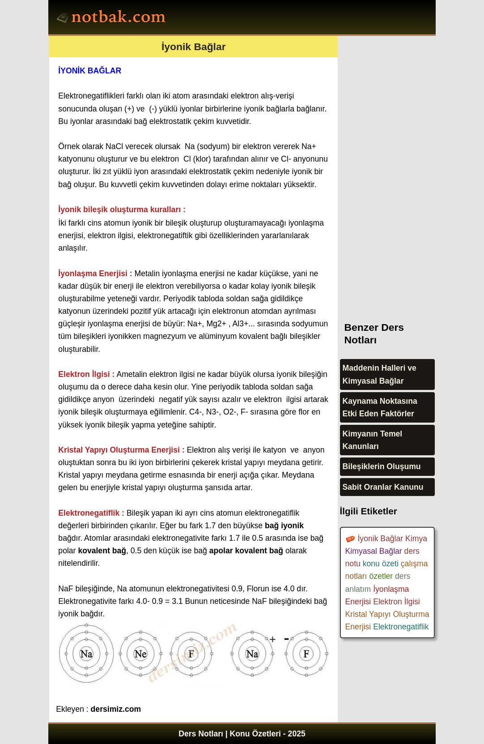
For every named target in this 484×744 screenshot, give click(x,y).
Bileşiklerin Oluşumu (382, 466)
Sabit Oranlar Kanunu (383, 487)
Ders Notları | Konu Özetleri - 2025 (242, 733)
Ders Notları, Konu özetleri (112, 18)
